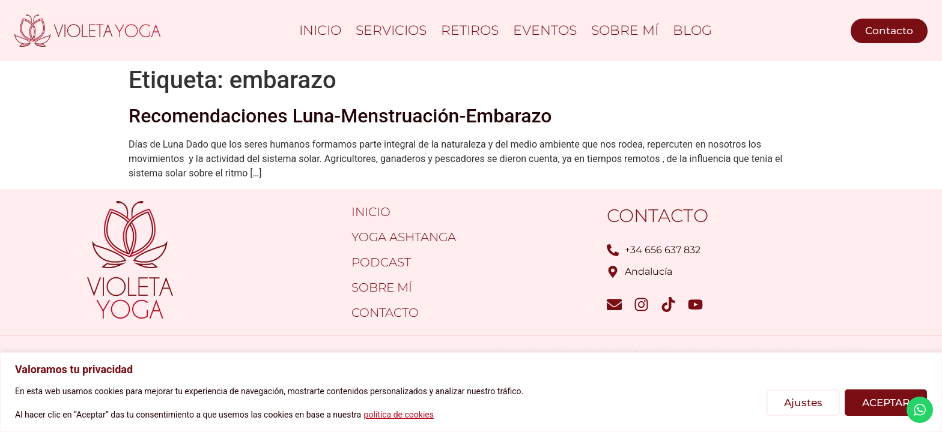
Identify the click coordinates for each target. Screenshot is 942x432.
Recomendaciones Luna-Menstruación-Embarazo (340, 115)
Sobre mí (624, 30)
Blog (692, 30)
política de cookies (399, 414)
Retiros (470, 30)
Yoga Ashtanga (403, 237)
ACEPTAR (886, 403)
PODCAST (381, 262)
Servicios (391, 30)
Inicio (320, 30)
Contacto (385, 312)
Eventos (545, 30)
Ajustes (803, 403)
